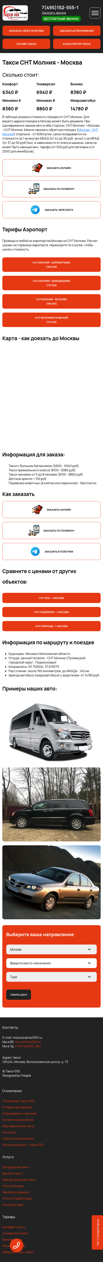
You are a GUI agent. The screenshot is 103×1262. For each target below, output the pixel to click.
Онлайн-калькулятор (18, 1120)
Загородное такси (15, 1167)
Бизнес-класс (12, 1239)
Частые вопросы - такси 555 (23, 1145)
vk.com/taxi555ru (27, 1042)
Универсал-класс (15, 1233)
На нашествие (12, 1205)
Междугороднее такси (19, 1179)
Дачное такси (12, 1173)
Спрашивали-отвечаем (19, 1113)
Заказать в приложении (77, 30)
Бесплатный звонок (61, 19)
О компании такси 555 (18, 1101)
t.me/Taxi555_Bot (28, 1046)
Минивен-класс (14, 1246)
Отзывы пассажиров (17, 1107)
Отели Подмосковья (17, 1198)
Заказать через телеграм (26, 30)
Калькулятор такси (77, 44)
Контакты (9, 1132)
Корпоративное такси (18, 1126)
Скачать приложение (18, 1138)
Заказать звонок (54, 13)
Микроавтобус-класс (18, 1252)
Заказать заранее (15, 1192)
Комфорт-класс (13, 1227)
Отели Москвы (13, 1186)
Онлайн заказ (26, 44)
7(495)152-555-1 (60, 7)
